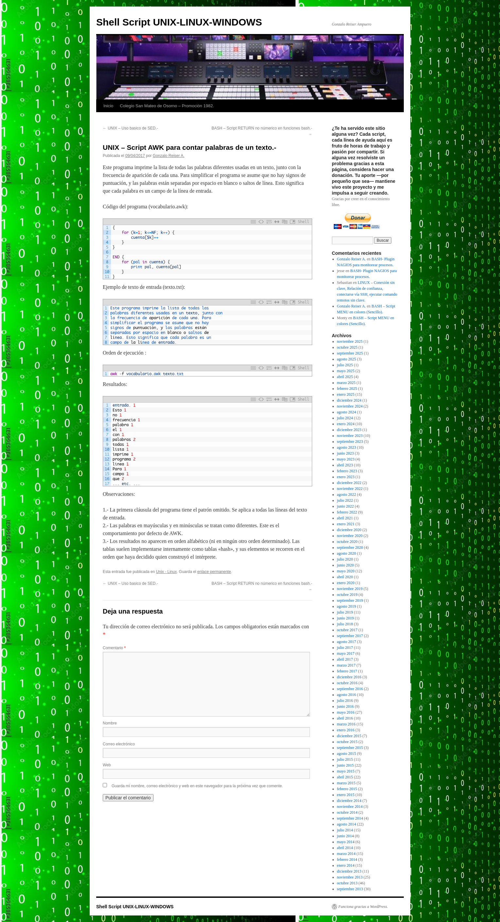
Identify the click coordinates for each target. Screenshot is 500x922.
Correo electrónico (119, 744)
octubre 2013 (347, 883)
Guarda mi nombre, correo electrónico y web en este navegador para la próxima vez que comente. (197, 786)
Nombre (110, 723)
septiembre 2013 (350, 889)
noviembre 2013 (350, 877)
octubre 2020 (347, 541)
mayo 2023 (346, 459)
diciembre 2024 (349, 400)
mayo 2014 (346, 842)
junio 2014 (345, 836)
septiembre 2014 (350, 818)
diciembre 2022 (349, 482)
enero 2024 (346, 424)
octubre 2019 (347, 594)
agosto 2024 (346, 412)
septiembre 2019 (350, 600)
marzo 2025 (346, 382)
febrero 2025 (347, 388)
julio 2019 (345, 612)
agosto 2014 (346, 824)
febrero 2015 (347, 789)
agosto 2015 (346, 753)
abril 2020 (345, 577)
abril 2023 (345, 465)
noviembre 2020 (350, 535)
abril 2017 (345, 659)
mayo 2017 (346, 653)
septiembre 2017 (350, 636)
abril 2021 (345, 518)
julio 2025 (345, 365)
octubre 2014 (347, 812)
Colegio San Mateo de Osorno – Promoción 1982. (167, 105)
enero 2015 (346, 794)
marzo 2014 (346, 853)
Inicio (108, 105)
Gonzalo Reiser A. (169, 155)
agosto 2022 (346, 494)
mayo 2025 (346, 371)
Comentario (114, 648)
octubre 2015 (347, 741)
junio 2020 (345, 565)
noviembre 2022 (350, 488)
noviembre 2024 (350, 406)
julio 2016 (345, 700)
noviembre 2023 (350, 435)
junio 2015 (345, 765)
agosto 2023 (346, 447)
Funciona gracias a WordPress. (363, 906)
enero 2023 (346, 477)
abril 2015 (345, 777)
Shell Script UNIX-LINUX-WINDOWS (179, 22)
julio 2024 (345, 418)
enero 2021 (346, 524)
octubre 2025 (347, 347)
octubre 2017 (347, 630)
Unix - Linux (166, 571)
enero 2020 (346, 583)
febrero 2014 (347, 859)
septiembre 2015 (350, 747)
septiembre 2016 (350, 689)
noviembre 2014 (350, 806)
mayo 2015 (346, 771)
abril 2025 (345, 376)
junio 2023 (345, 453)
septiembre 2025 (350, 353)
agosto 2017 (346, 641)
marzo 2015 (346, 783)
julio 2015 (345, 759)
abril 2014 (345, 847)
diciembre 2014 (349, 800)
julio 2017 (345, 647)
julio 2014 (345, 830)
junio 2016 (345, 706)
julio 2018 (345, 624)
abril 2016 (345, 718)
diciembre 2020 (349, 530)
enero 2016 (346, 730)
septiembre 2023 (350, 441)
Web (107, 765)
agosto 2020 (346, 553)
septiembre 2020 (350, 547)
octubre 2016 (347, 683)
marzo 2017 (346, 665)
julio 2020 (345, 559)
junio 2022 (345, 506)
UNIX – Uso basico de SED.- (130, 128)
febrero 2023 (347, 471)
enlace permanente (214, 571)
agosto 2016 (346, 694)
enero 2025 (346, 394)
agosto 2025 (346, 359)
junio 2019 (345, 618)
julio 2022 (345, 500)
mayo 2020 (346, 571)
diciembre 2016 (349, 677)
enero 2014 (346, 865)
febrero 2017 (347, 671)
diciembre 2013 (349, 871)
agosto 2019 (346, 606)
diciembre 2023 (349, 429)
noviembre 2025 (350, 341)
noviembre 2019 (350, 588)
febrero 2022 (347, 512)
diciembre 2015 (349, 736)
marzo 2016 (346, 724)
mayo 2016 (346, 712)
